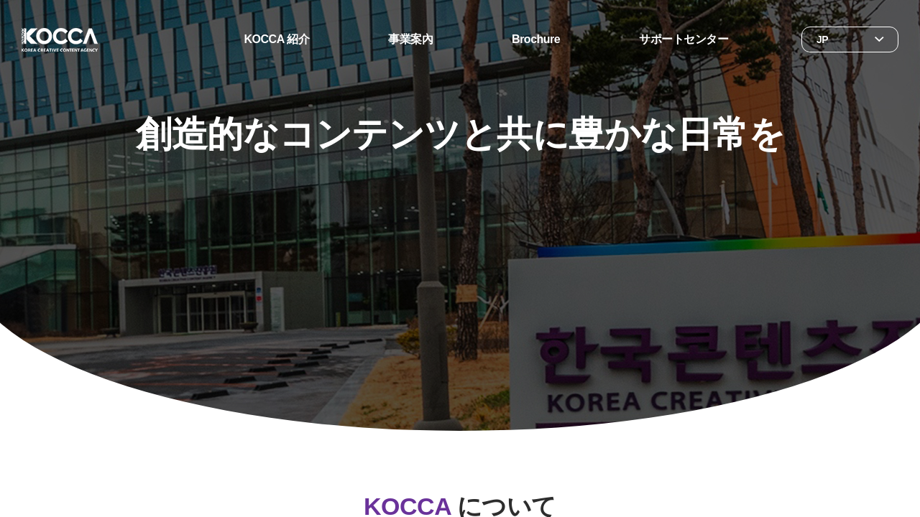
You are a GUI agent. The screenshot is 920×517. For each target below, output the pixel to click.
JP (822, 39)
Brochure (536, 39)
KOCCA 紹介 (277, 39)
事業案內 (410, 39)
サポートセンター (683, 39)
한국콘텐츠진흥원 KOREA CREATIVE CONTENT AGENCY (60, 40)
